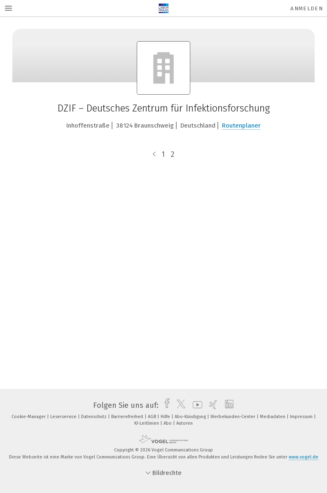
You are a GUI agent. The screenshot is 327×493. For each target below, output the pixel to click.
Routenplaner (241, 125)
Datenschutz (94, 416)
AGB (152, 416)
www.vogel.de (303, 457)
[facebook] (165, 405)
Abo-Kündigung (191, 416)
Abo (168, 423)
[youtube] (195, 405)
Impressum (302, 416)
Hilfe (166, 416)
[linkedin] (227, 405)
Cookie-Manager (29, 416)
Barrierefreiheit (128, 416)
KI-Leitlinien (147, 423)
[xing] (211, 405)
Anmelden (306, 8)
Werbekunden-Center (233, 416)
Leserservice (64, 416)
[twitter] (179, 405)
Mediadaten (273, 416)
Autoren (184, 423)
